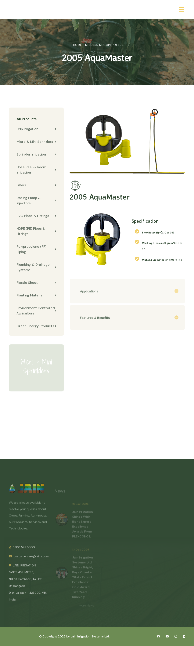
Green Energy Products (36, 326)
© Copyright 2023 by (54, 636)
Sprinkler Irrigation (36, 154)
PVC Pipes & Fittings (36, 216)
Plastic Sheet (36, 282)
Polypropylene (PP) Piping (36, 249)
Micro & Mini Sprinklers (104, 45)
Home (77, 45)
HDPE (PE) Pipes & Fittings (36, 231)
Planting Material (36, 295)
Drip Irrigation (36, 129)
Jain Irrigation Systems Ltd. (90, 636)
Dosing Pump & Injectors (36, 200)
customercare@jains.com (28, 558)
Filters (36, 185)
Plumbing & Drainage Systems (36, 267)
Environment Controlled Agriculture (36, 311)
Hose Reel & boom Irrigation (36, 170)
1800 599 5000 (22, 549)
